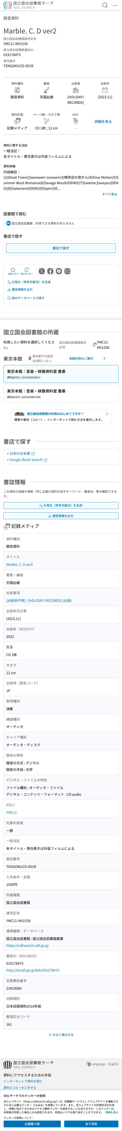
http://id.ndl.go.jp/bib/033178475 (32, 970)
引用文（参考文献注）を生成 (29, 282)
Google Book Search (29, 459)
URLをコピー (26, 271)
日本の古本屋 (22, 453)
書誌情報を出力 (20, 289)
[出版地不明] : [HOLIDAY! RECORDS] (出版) (39, 600)
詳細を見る (103, 121)
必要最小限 (32, 1124)
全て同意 (91, 1124)
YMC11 (11, 812)
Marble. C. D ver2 (19, 564)
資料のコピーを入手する (19, 1087)
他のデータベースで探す (26, 298)
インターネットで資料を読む (22, 1081)
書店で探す (61, 248)
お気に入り (13, 271)
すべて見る (109, 194)
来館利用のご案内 (88, 358)
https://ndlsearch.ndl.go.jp (27, 945)
